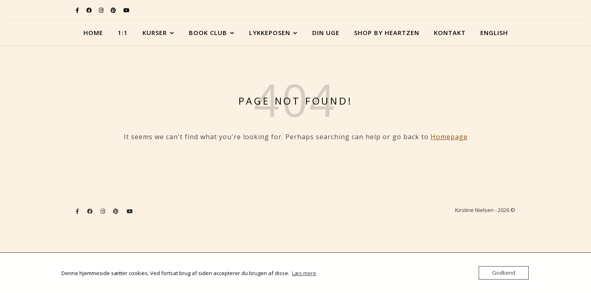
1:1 (123, 32)
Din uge (325, 32)
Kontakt (450, 32)
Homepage (449, 136)
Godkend (503, 272)
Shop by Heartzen (386, 32)
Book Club (208, 32)
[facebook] (89, 10)
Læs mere (304, 273)
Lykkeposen (269, 32)
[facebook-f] (78, 10)
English (494, 32)
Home (93, 32)
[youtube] (126, 10)
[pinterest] (114, 10)
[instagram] (102, 10)
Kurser (154, 32)
